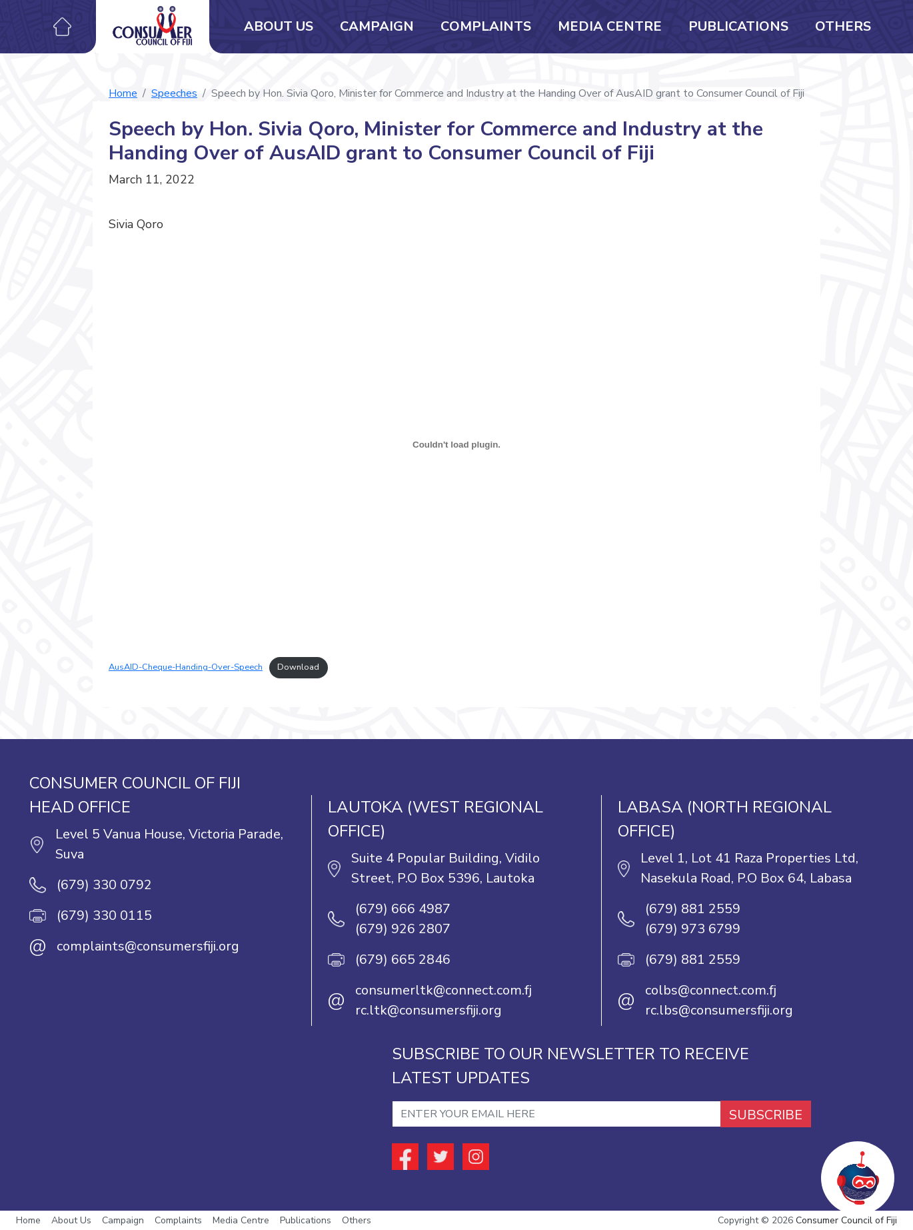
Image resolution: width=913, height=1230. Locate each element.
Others (843, 26)
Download (298, 667)
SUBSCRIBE (765, 1115)
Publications (738, 26)
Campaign (377, 26)
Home (123, 93)
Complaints (486, 26)
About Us (278, 26)
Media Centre (610, 26)
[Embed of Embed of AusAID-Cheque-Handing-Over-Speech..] (456, 444)
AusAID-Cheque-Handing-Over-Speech (186, 667)
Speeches (174, 93)
